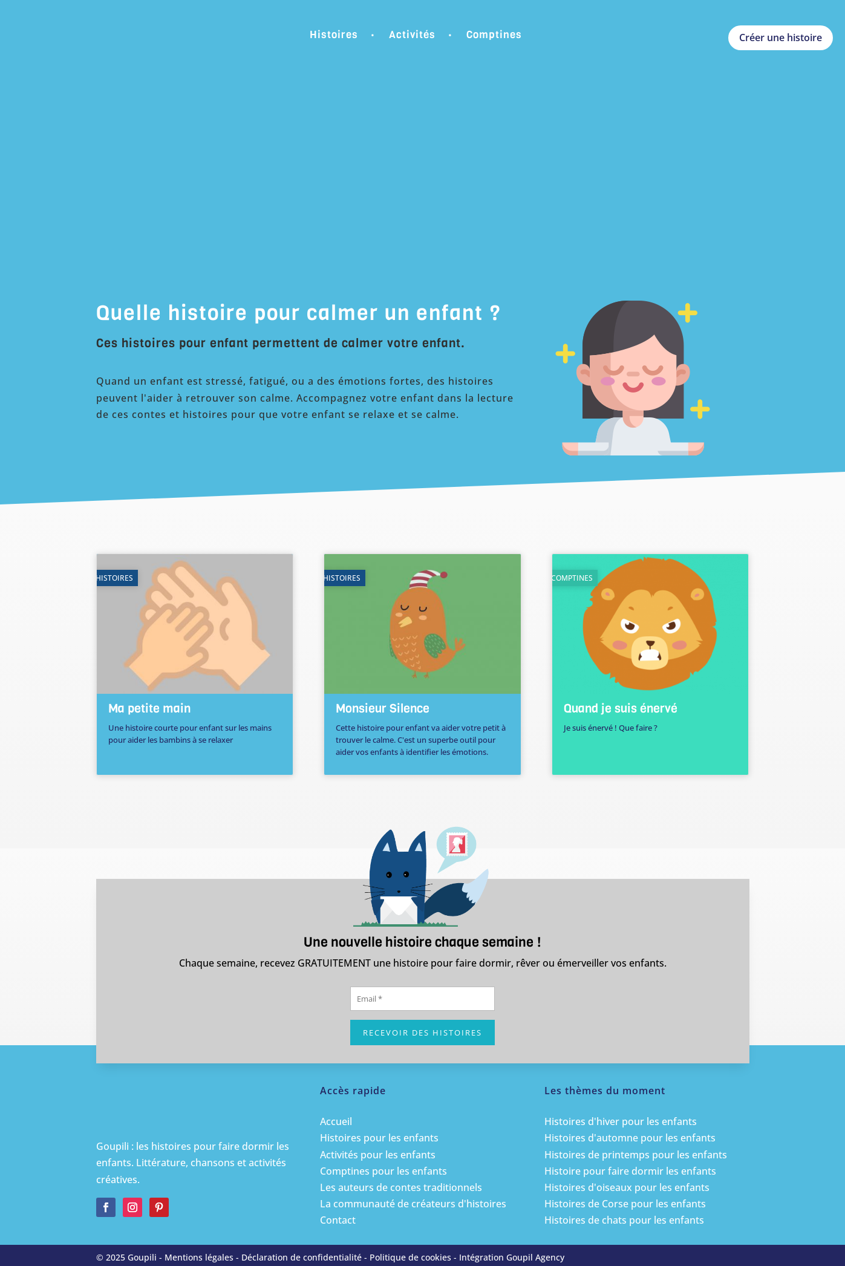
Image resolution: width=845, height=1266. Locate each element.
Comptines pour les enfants (383, 1171)
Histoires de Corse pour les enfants (625, 1203)
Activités (412, 35)
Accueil (336, 1121)
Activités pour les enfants (378, 1154)
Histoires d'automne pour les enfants (630, 1137)
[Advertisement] (423, 193)
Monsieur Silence (382, 708)
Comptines (494, 35)
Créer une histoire (780, 37)
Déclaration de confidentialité (301, 1257)
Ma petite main (149, 708)
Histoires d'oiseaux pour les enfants (627, 1187)
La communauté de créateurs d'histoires (413, 1203)
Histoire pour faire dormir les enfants (630, 1171)
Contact (338, 1220)
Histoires (334, 35)
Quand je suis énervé (620, 708)
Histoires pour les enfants (379, 1137)
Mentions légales (199, 1257)
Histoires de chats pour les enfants (624, 1220)
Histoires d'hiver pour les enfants (620, 1121)
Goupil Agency (535, 1257)
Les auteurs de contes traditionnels (401, 1187)
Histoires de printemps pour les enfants (635, 1154)
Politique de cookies (410, 1257)
